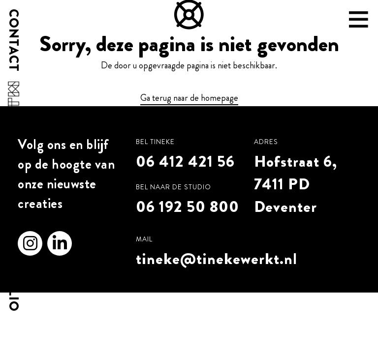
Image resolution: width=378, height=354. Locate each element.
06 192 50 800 (187, 206)
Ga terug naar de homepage (189, 97)
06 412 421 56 (185, 161)
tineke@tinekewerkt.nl (216, 258)
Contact (13, 40)
